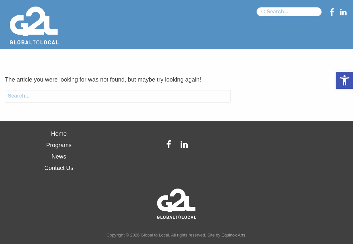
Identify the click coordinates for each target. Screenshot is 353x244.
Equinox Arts (233, 235)
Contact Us (58, 168)
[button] (344, 80)
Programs (58, 145)
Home (58, 133)
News (58, 156)
